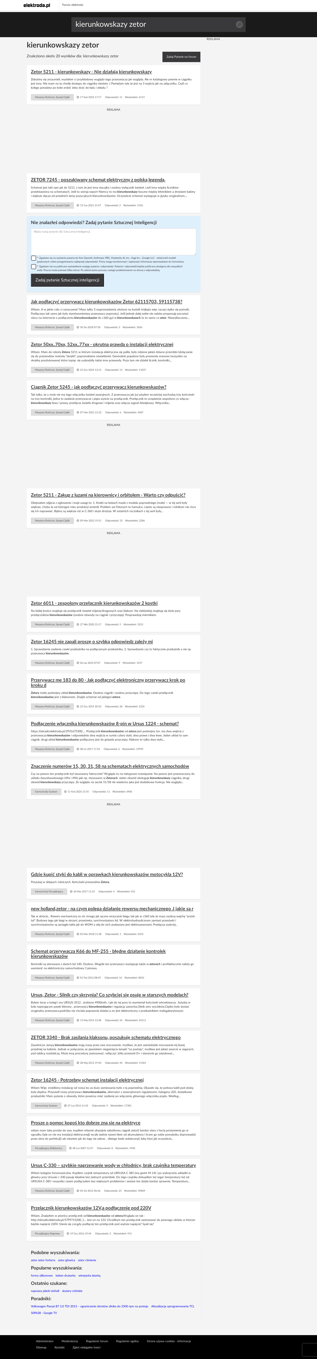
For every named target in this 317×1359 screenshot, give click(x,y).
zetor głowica (66, 1260)
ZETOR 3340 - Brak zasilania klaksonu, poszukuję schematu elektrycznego (106, 1037)
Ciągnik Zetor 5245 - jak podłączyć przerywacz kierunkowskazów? (98, 387)
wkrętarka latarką (89, 1275)
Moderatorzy (70, 1341)
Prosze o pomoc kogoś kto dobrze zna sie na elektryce (85, 1123)
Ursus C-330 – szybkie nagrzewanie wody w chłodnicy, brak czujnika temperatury (113, 1165)
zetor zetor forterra (43, 1260)
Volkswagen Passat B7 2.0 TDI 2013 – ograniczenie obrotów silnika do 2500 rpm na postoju (89, 1306)
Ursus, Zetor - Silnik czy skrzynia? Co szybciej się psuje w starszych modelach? (109, 995)
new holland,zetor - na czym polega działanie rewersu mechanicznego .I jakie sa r (112, 908)
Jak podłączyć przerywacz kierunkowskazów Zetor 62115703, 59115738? (106, 301)
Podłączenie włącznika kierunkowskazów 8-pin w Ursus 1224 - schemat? (105, 723)
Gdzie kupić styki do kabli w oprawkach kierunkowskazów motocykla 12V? (107, 874)
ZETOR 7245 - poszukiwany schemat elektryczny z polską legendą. (98, 180)
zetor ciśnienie (87, 1260)
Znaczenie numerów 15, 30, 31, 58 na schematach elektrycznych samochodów (110, 766)
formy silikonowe (42, 1275)
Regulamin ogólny (127, 1341)
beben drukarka (66, 1275)
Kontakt (60, 1347)
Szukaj (239, 24)
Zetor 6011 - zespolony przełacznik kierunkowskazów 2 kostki (94, 603)
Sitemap (41, 1347)
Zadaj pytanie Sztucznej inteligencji (67, 280)
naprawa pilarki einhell (45, 1291)
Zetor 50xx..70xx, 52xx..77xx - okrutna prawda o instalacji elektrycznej (102, 344)
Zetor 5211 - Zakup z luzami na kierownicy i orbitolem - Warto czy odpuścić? (108, 495)
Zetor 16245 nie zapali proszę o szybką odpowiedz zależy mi (92, 641)
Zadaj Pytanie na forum (181, 56)
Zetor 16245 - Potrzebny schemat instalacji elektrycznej (87, 1080)
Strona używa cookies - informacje (169, 1341)
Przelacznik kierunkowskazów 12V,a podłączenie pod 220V (91, 1208)
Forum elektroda (72, 5)
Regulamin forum (97, 1341)
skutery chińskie (72, 1291)
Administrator (45, 1341)
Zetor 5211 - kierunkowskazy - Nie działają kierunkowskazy (91, 72)
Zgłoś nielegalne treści (86, 1347)
